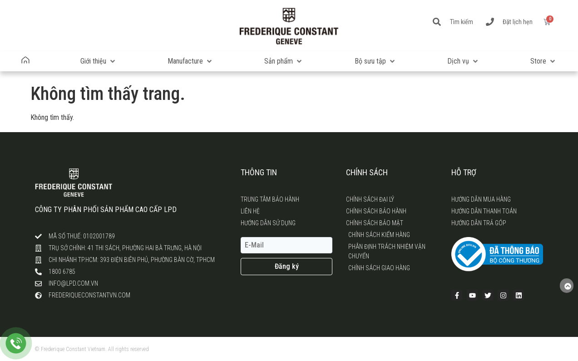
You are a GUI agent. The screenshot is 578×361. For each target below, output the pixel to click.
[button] (98, 61)
